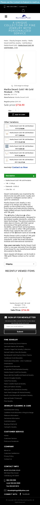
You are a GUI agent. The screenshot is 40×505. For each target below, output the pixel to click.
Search (18, 10)
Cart (23, 10)
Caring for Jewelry (10, 427)
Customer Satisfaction (11, 453)
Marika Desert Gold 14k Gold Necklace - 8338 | (19, 153)
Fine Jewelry (8, 401)
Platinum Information (11, 415)
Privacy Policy (9, 456)
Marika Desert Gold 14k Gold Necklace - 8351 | (19, 160)
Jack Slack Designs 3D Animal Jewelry (17, 392)
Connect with (10, 494)
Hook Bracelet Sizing (11, 409)
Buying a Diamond (10, 424)
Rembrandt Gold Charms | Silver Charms (18, 355)
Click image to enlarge (21, 86)
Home (6, 435)
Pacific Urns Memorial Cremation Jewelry (18, 395)
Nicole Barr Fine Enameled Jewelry (16, 369)
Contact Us (23, 6)
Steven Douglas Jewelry (12, 378)
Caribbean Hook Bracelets (13, 358)
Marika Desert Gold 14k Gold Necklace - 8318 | (19, 126)
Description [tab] (20, 176)
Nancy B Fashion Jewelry (12, 386)
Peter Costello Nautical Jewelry (15, 384)
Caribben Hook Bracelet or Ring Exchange (18, 412)
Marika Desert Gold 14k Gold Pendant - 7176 (20, 304)
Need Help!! (8, 167)
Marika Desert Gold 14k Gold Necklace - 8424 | (19, 147)
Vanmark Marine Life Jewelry (14, 346)
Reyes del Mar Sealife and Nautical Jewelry (19, 375)
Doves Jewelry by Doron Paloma (15, 343)
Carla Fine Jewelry (10, 381)
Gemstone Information (12, 418)
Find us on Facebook (11, 441)
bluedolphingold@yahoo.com (18, 490)
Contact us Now (20, 167)
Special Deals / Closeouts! (13, 398)
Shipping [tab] (20, 264)
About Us (7, 450)
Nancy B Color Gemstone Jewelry (15, 389)
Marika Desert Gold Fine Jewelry (15, 372)
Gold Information (10, 421)
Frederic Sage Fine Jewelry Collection (17, 349)
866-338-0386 (12, 6)
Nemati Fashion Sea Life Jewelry (15, 352)
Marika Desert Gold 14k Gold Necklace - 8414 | (19, 140)
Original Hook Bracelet (12, 366)
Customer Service (10, 438)
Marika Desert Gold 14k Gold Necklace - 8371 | (19, 133)
